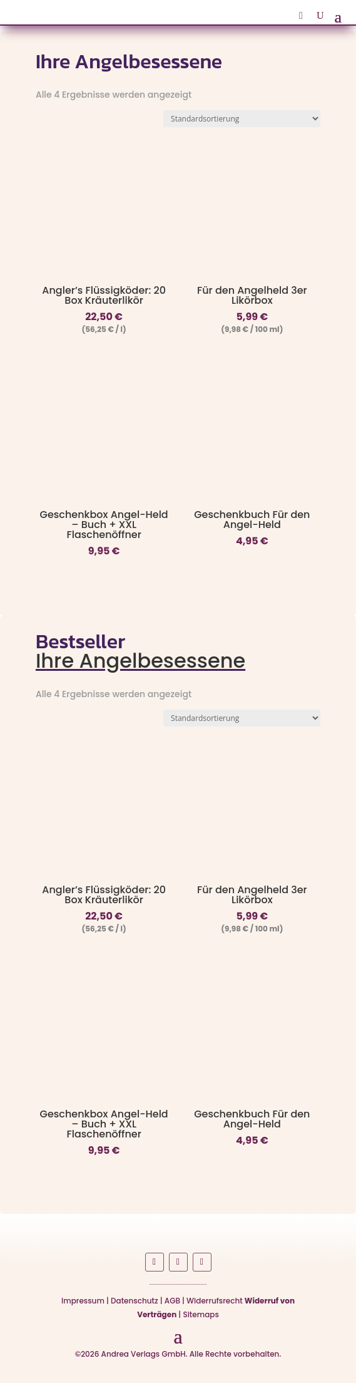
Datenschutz (134, 1300)
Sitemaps (200, 1314)
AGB (172, 1300)
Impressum (82, 1300)
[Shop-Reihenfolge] (241, 118)
